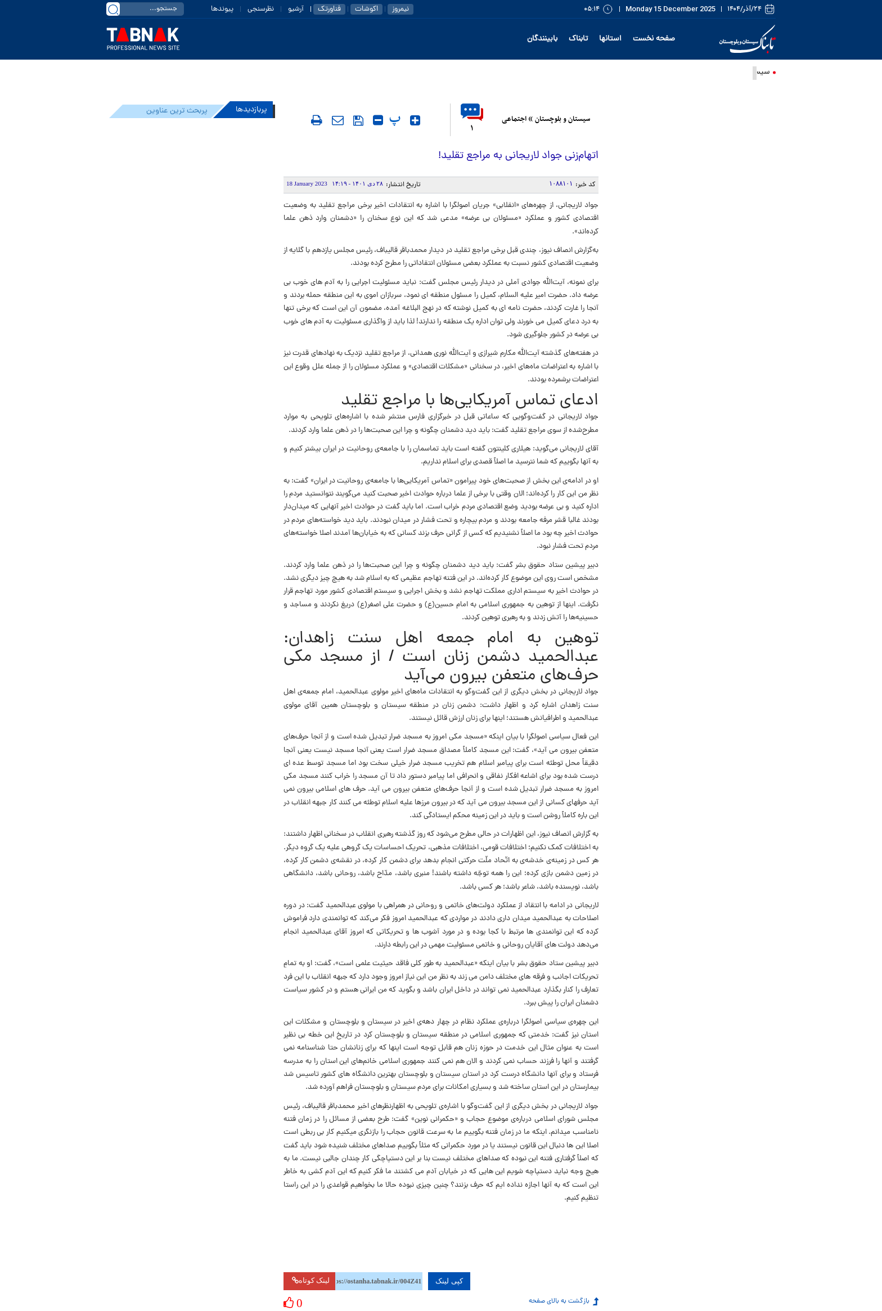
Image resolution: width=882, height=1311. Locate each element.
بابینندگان (542, 39)
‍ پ (396, 119)
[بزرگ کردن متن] (415, 120)
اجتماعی (514, 119)
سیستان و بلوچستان (562, 119)
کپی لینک (448, 1281)
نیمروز (400, 9)
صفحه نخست (654, 39)
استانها (610, 39)
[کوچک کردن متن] (378, 120)
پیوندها (222, 9)
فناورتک (329, 9)
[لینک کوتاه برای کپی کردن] (378, 1281)
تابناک (578, 39)
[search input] (145, 9)
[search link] (113, 9)
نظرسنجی (261, 9)
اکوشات (366, 9)
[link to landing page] (143, 39)
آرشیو (296, 9)
